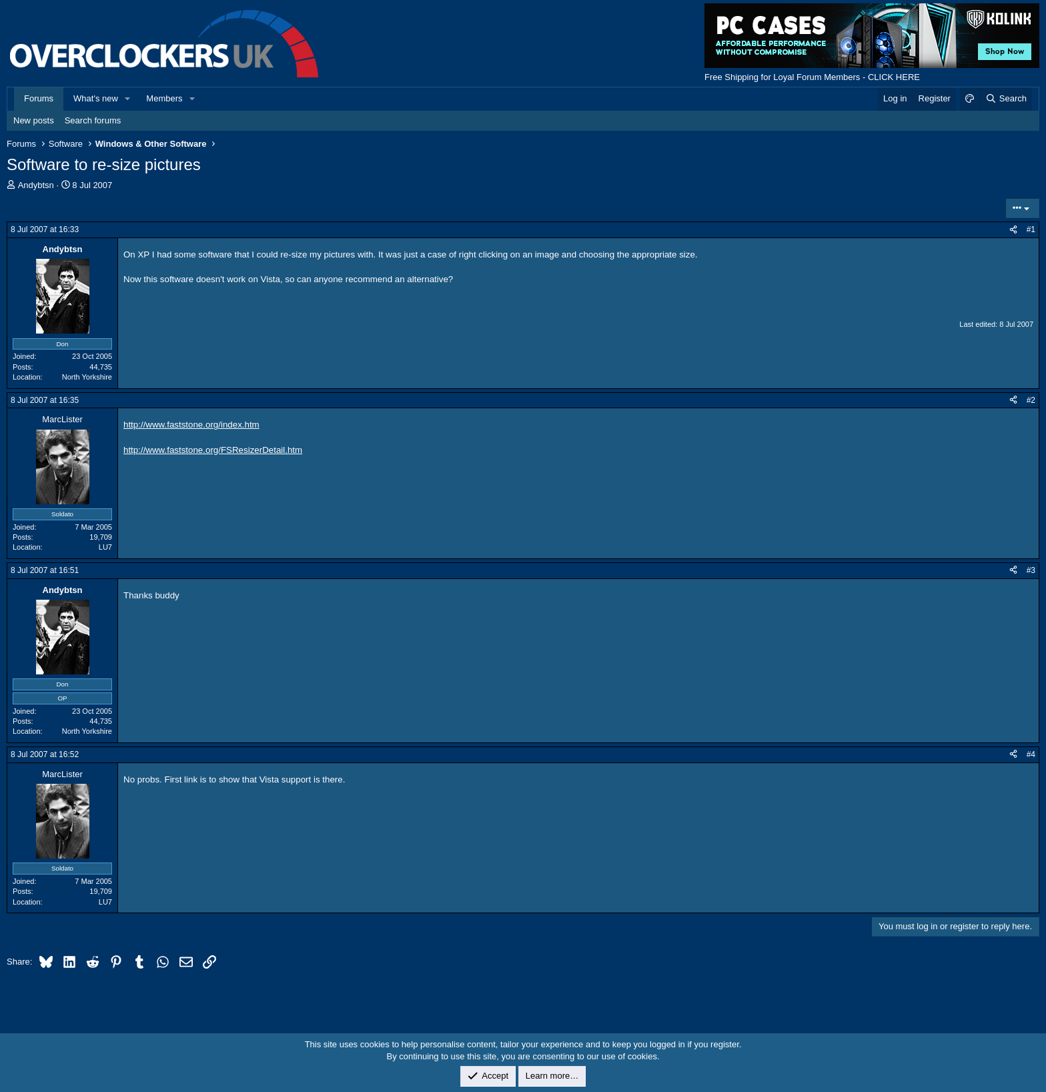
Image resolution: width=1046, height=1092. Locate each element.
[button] (128, 98)
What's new (95, 98)
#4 (1031, 754)
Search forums (93, 120)
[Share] (1013, 229)
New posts (33, 120)
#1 (1031, 229)
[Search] (1005, 98)
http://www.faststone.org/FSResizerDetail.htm (212, 450)
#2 (1031, 400)
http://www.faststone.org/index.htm (191, 425)
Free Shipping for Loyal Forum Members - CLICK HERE (812, 77)
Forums (38, 98)
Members (164, 98)
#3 (1031, 570)
